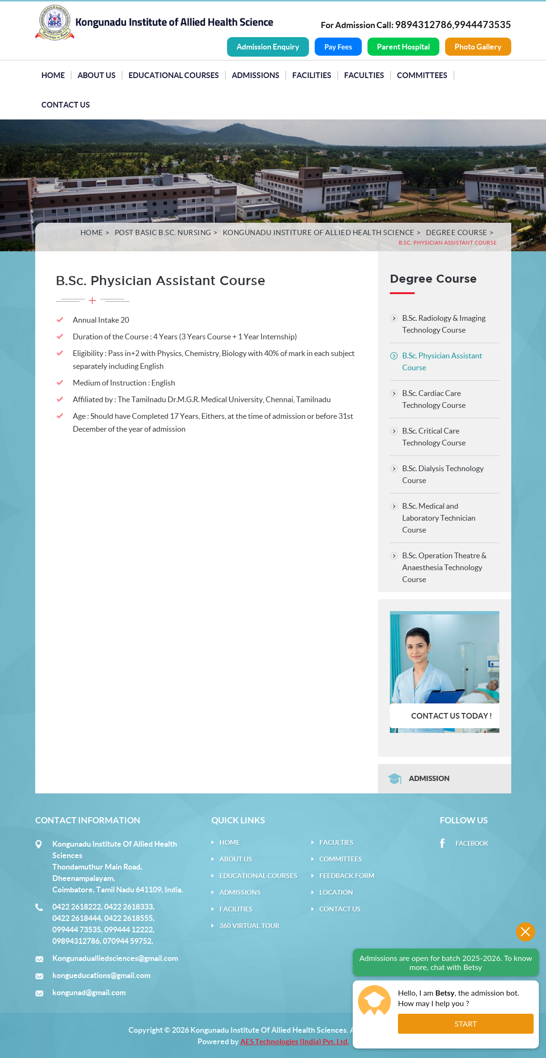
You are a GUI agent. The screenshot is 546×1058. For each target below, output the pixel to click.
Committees (422, 74)
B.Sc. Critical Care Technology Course (434, 436)
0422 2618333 (128, 906)
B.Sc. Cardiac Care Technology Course (434, 398)
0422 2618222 (76, 906)
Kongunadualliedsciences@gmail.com (115, 958)
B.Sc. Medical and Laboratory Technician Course (439, 517)
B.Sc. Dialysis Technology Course (443, 474)
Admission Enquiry (268, 46)
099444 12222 (128, 929)
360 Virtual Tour (249, 925)
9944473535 (482, 24)
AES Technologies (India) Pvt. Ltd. (294, 1042)
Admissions (255, 74)
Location (336, 892)
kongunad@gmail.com (89, 992)
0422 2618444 (76, 918)
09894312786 (75, 941)
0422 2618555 (128, 918)
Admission (429, 778)
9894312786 (423, 24)
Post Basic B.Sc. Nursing (163, 232)
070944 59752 (127, 941)
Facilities (311, 74)
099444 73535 (76, 929)
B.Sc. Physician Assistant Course (442, 361)
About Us (97, 74)
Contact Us (65, 104)
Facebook (472, 843)
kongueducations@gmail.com (101, 975)
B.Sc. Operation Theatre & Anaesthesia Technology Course (444, 567)
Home (53, 74)
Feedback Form (347, 876)
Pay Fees (338, 46)
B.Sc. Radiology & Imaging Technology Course (444, 323)
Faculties (364, 74)
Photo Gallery (478, 46)
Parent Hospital (403, 46)
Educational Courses (174, 74)
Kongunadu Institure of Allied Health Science (319, 232)
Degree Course (456, 232)
